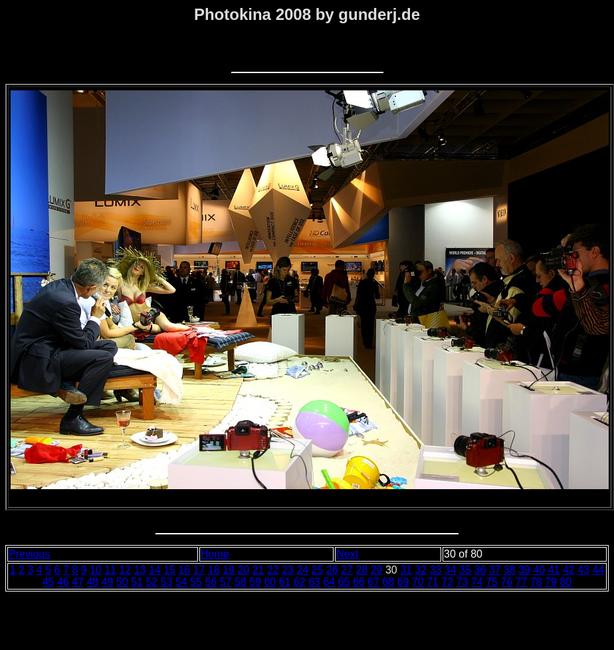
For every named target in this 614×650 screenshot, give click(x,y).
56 (211, 582)
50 (122, 582)
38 (510, 570)
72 (447, 582)
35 (465, 570)
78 (536, 582)
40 (539, 570)
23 (288, 570)
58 (241, 582)
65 (344, 582)
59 (255, 582)
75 (492, 582)
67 (373, 582)
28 (361, 570)
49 (108, 582)
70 (418, 582)
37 (495, 570)
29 (377, 570)
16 (184, 570)
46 (63, 582)
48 (92, 582)
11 (110, 570)
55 (196, 582)
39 (524, 570)
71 (433, 582)
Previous (29, 554)
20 (243, 570)
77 (522, 582)
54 (181, 582)
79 (551, 582)
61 (285, 582)
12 (125, 570)
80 (565, 582)
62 (300, 582)
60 (270, 582)
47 (78, 582)
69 (403, 582)
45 (48, 582)
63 (314, 582)
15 (169, 570)
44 (598, 570)
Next (347, 554)
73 (462, 582)
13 (140, 570)
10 (96, 570)
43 (583, 570)
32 (421, 570)
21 (258, 570)
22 (273, 570)
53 (167, 582)
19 (229, 570)
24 (302, 570)
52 (151, 582)
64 (329, 582)
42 (569, 570)
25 (318, 570)
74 (477, 582)
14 (155, 570)
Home (215, 554)
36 (480, 570)
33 (436, 570)
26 (332, 570)
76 (506, 582)
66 (359, 582)
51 (137, 582)
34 (451, 570)
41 (554, 570)
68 (388, 582)
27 (347, 570)
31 (406, 570)
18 (214, 570)
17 (199, 570)
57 (226, 582)
